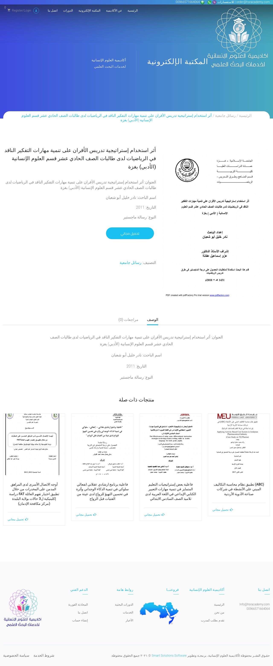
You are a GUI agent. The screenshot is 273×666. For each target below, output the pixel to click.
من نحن (219, 612)
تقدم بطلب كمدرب (212, 620)
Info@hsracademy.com (255, 604)
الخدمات (128, 612)
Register (17, 10)
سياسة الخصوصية (16, 655)
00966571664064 (188, 2)
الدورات (68, 10)
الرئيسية (133, 10)
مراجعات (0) (128, 319)
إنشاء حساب (80, 620)
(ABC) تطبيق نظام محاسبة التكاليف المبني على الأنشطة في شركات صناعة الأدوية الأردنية (239, 489)
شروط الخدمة (43, 655)
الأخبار (129, 620)
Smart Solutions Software (169, 655)
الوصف (152, 319)
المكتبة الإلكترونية (89, 10)
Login (27, 10)
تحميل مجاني (130, 233)
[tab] (152, 321)
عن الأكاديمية (114, 10)
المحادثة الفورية (78, 604)
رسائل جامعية (225, 116)
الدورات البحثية (124, 604)
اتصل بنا (53, 10)
